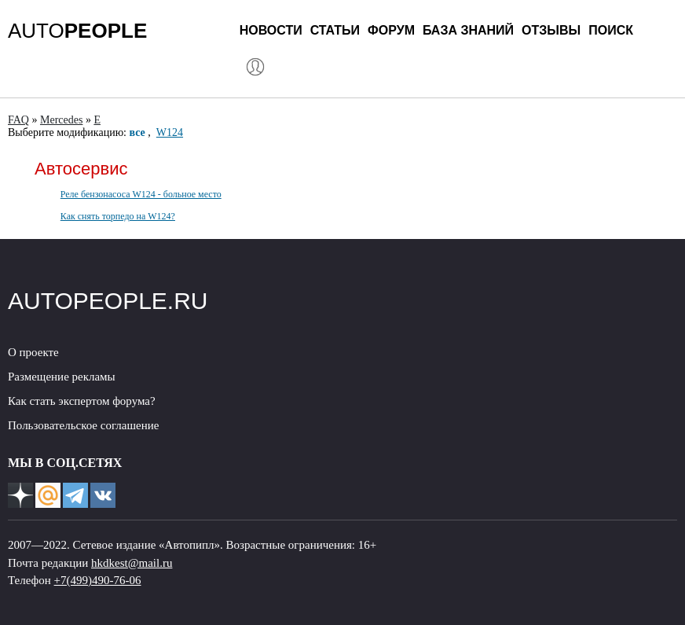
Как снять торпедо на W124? (117, 216)
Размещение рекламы (61, 376)
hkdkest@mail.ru (131, 563)
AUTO (77, 30)
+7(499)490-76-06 (97, 580)
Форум (391, 30)
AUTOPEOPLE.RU (108, 301)
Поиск (610, 30)
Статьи (335, 30)
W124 (169, 132)
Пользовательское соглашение (83, 425)
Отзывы (551, 30)
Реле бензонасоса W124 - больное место (141, 194)
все (137, 132)
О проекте (33, 352)
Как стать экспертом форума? (82, 401)
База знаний (468, 30)
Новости (271, 30)
